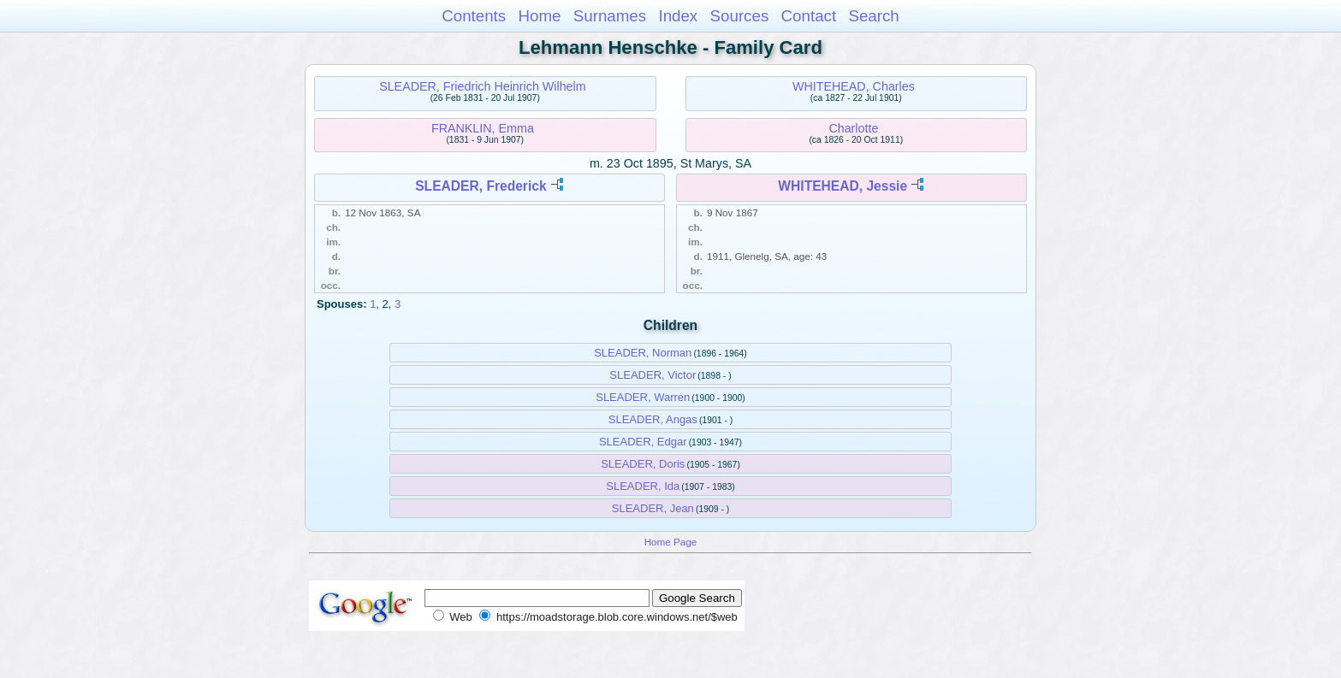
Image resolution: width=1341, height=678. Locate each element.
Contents (474, 16)
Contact (809, 16)
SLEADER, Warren (643, 397)
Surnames (609, 16)
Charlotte (853, 128)
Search (873, 16)
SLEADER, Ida (642, 486)
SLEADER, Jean (653, 508)
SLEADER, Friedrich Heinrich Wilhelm (482, 86)
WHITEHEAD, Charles (853, 86)
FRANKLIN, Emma (482, 128)
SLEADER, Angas (652, 419)
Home (539, 16)
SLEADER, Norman (642, 352)
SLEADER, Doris (643, 463)
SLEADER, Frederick (480, 186)
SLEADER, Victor (652, 374)
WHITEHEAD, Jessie (842, 186)
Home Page (670, 541)
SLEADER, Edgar (643, 441)
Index (677, 16)
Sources (739, 16)
